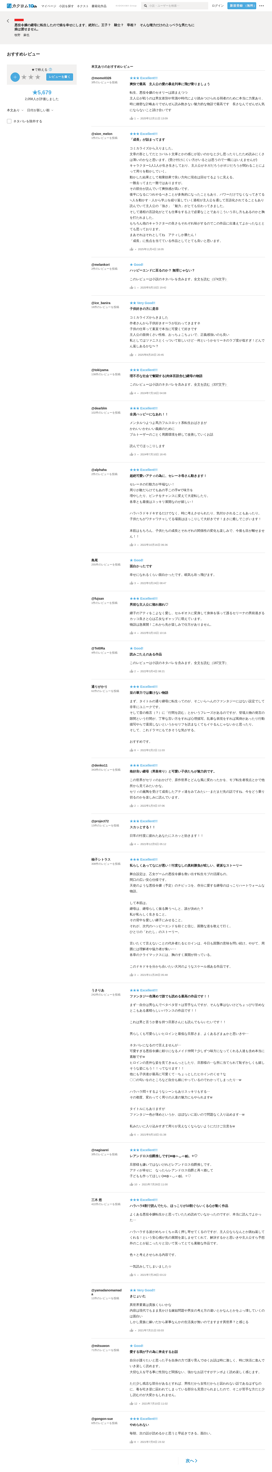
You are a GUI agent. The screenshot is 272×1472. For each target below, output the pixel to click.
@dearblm (99, 408)
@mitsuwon (100, 1346)
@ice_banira (100, 303)
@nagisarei (100, 1150)
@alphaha (99, 470)
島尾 (94, 560)
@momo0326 (101, 78)
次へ (191, 1460)
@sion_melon (101, 134)
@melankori (100, 264)
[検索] (145, 5)
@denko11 (99, 765)
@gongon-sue (102, 1419)
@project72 (100, 821)
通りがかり (99, 686)
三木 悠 (96, 1200)
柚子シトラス (101, 859)
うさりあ (97, 990)
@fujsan (97, 598)
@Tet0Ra (98, 648)
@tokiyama (99, 370)
